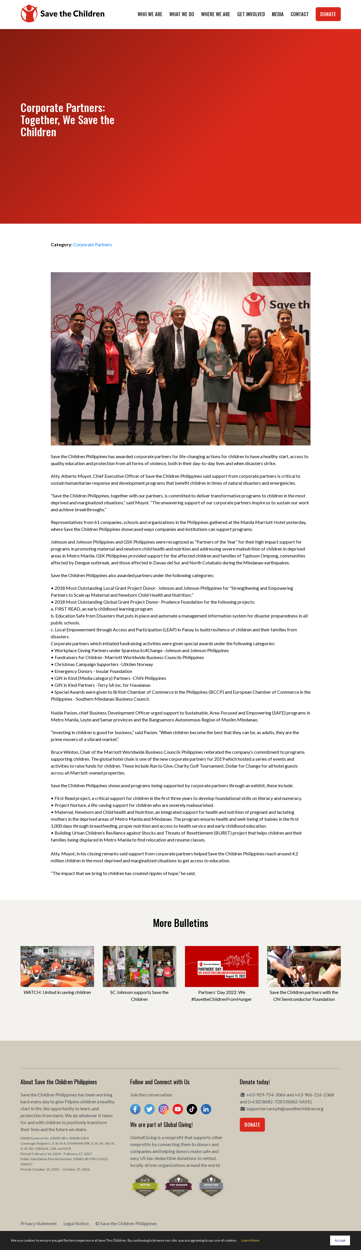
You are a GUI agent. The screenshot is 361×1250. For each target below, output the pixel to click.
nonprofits (140, 1144)
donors (204, 1144)
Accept (340, 1240)
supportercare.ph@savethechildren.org (284, 1108)
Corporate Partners (92, 244)
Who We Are (150, 14)
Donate (328, 14)
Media (278, 14)
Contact (300, 14)
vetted (209, 1158)
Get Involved (251, 14)
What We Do (181, 14)
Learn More (250, 1240)
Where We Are (215, 14)
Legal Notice (76, 1223)
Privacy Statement (38, 1223)
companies (140, 1151)
